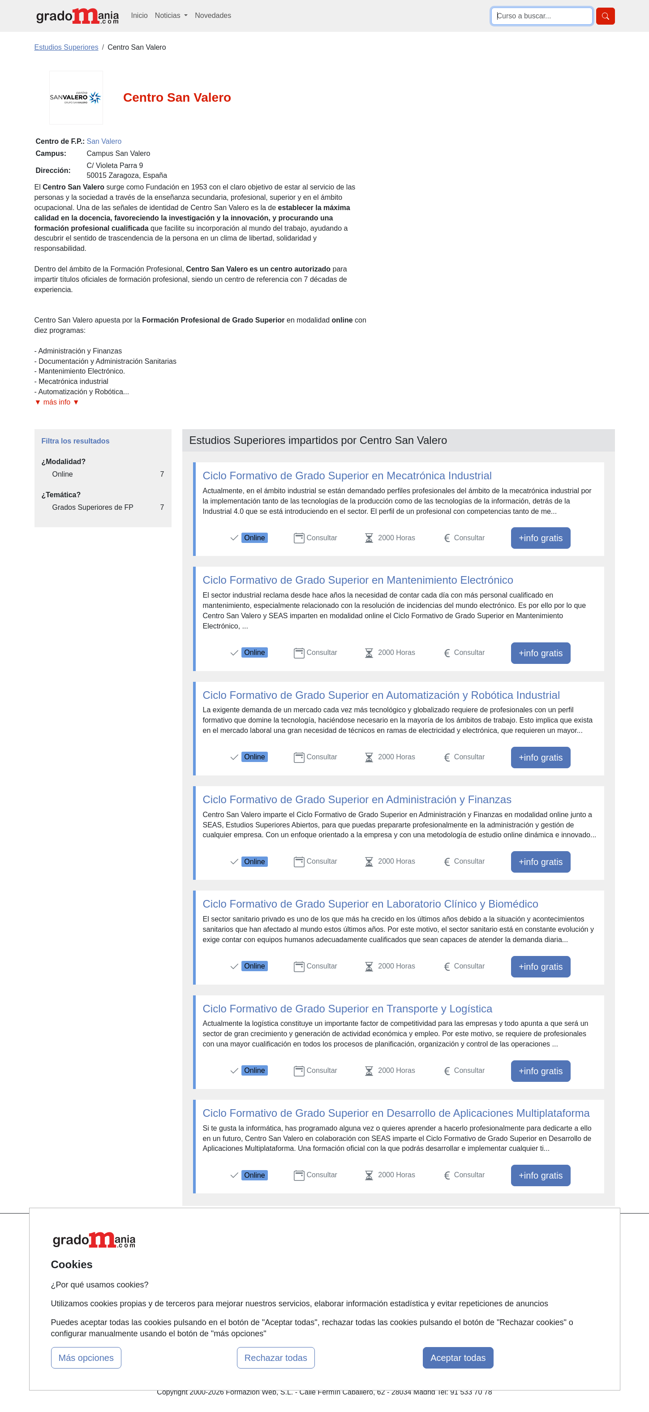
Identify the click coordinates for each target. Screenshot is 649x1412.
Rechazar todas (276, 1358)
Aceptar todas (458, 1358)
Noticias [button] (168, 15)
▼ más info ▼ (57, 402)
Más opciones (86, 1358)
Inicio (139, 15)
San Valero (103, 141)
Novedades (213, 15)
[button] (201, 402)
